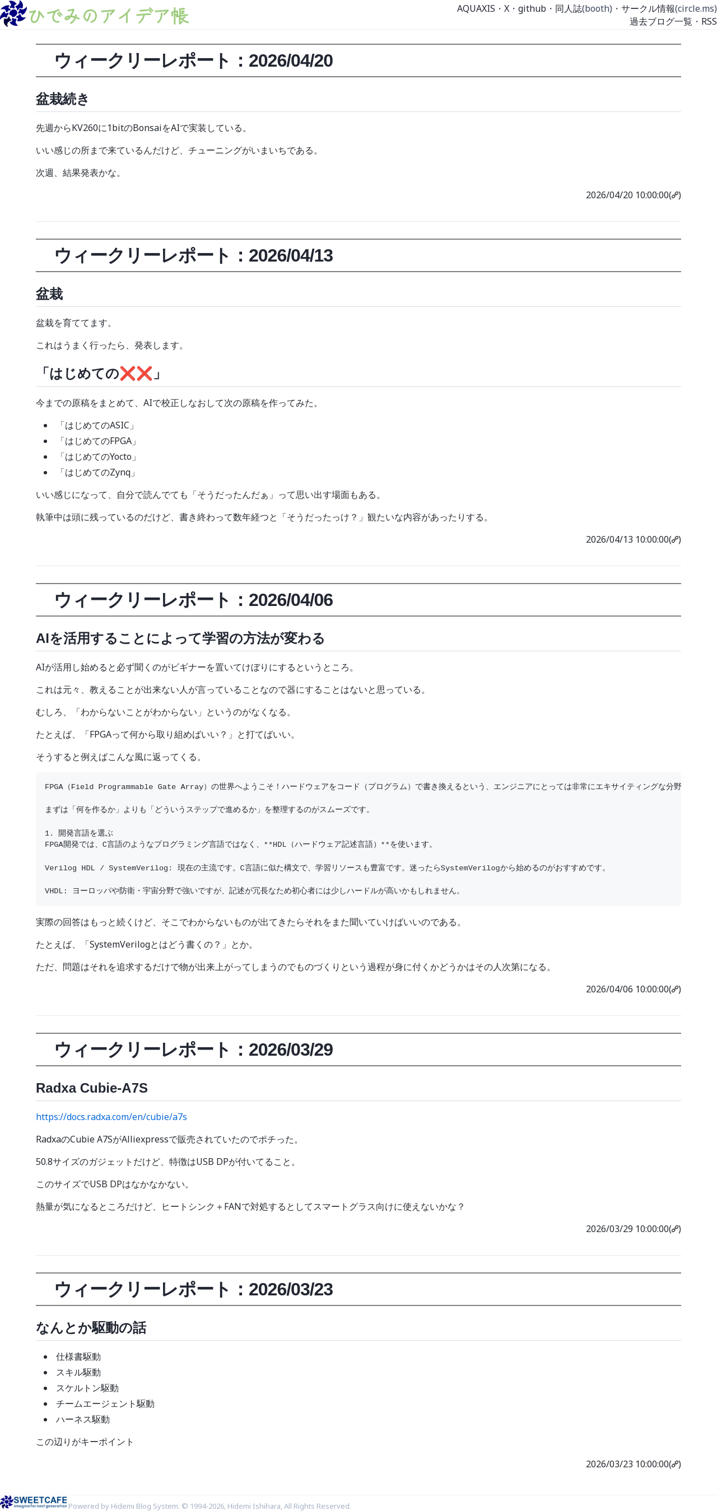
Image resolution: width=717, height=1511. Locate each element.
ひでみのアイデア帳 (107, 15)
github (532, 8)
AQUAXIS (476, 8)
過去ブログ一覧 (661, 21)
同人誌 (568, 8)
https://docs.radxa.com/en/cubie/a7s (111, 1117)
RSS (709, 21)
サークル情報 (648, 8)
